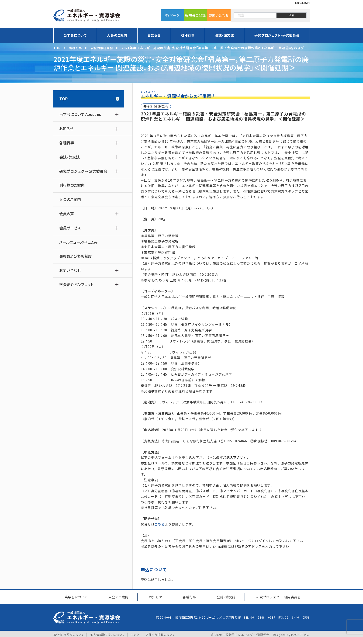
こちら (159, 524)
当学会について (75, 35)
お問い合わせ (219, 15)
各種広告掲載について (160, 633)
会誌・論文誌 (224, 35)
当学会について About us (80, 114)
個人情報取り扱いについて (107, 633)
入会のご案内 (117, 35)
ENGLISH (302, 2)
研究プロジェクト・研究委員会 (276, 35)
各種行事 (188, 35)
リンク (135, 633)
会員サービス (70, 228)
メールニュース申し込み (78, 242)
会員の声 (66, 213)
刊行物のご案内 (72, 185)
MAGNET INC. (300, 633)
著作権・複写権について (68, 633)
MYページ (172, 15)
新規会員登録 (195, 15)
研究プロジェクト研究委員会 (277, 596)
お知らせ (154, 35)
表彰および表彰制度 (75, 256)
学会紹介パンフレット (76, 284)
